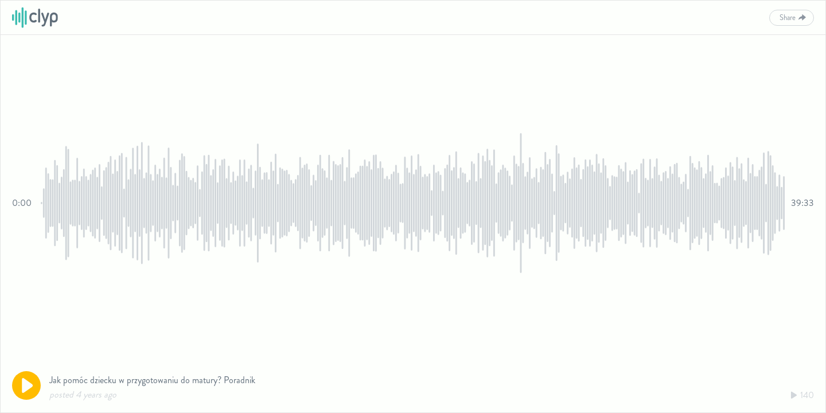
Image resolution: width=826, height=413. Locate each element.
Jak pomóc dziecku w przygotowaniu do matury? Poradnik (152, 380)
